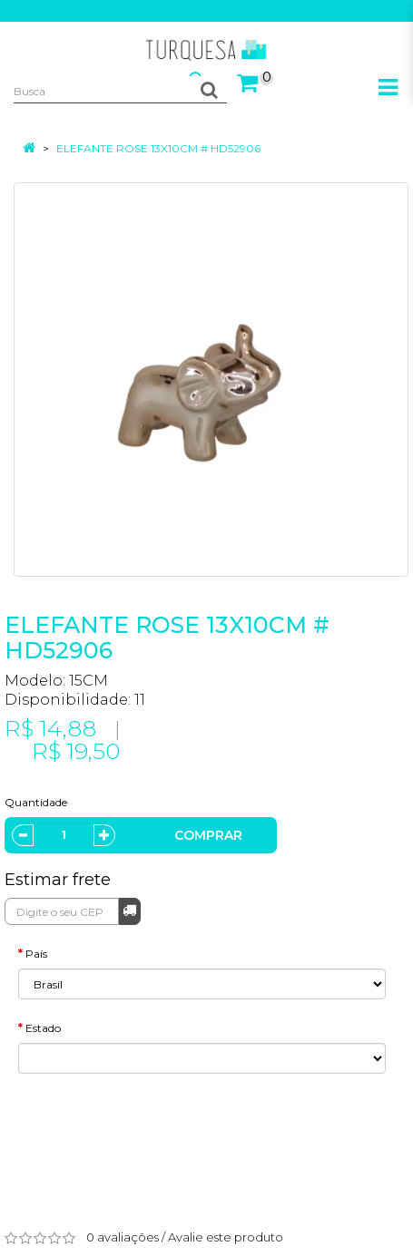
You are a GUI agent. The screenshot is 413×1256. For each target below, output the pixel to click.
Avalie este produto (225, 1237)
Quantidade (36, 802)
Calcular (129, 910)
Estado (43, 1028)
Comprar (208, 835)
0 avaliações (122, 1237)
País (36, 953)
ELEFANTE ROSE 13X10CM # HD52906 (158, 148)
